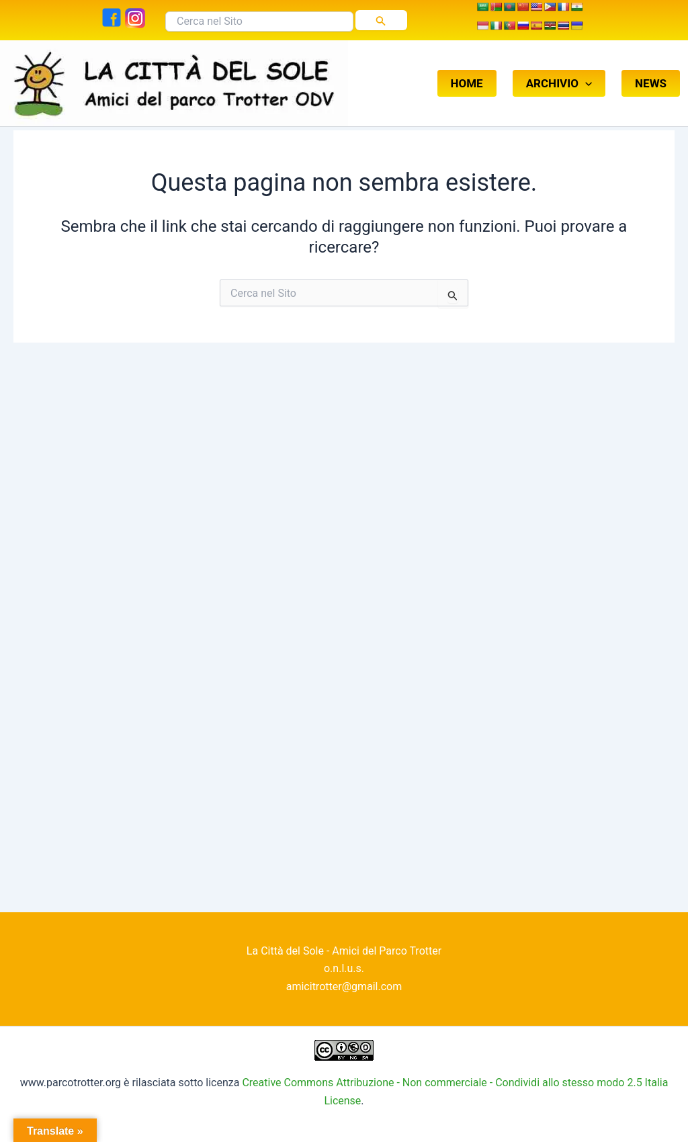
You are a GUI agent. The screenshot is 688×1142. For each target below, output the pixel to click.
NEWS (650, 70)
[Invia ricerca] (380, 20)
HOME (467, 70)
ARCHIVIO (559, 69)
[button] (585, 70)
